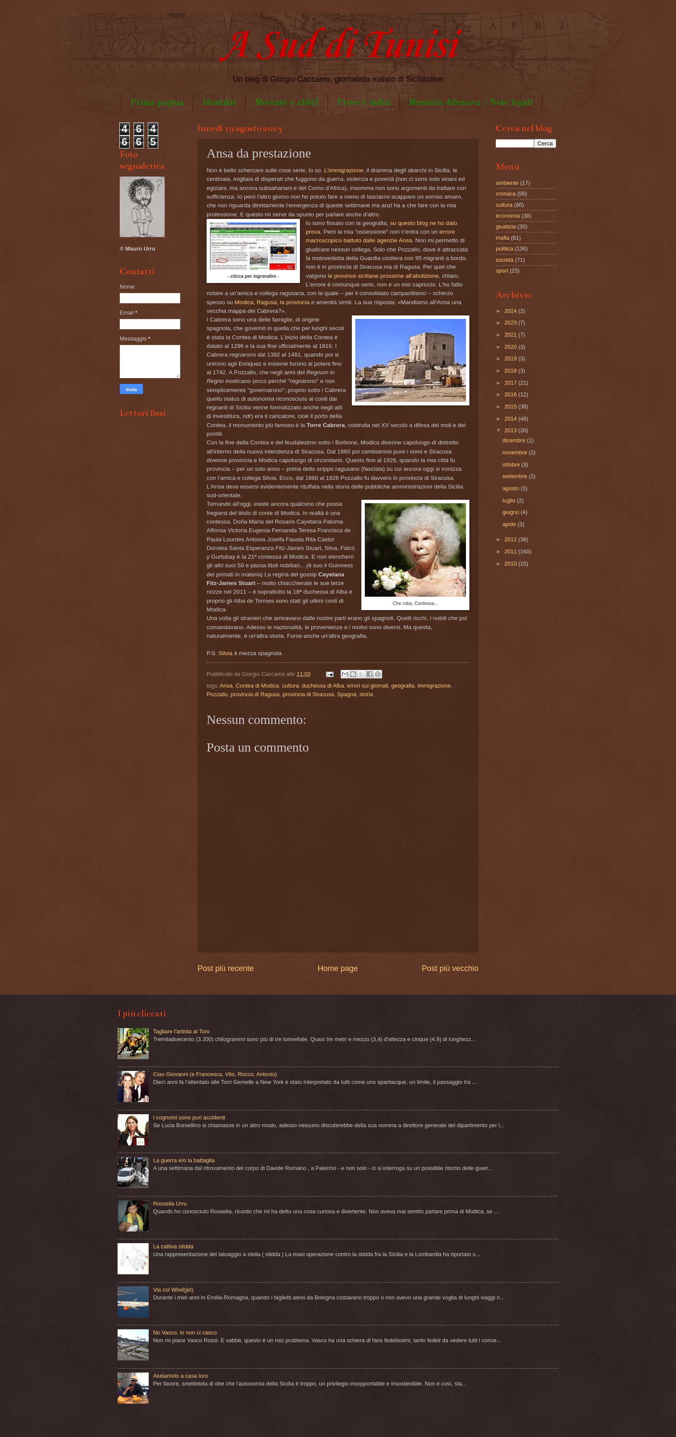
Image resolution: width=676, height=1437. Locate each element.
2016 (511, 394)
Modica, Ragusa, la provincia (272, 302)
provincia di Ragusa (255, 694)
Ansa (226, 685)
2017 (511, 382)
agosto (511, 488)
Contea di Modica (257, 685)
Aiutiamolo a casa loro (180, 1376)
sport (502, 270)
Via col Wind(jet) (173, 1289)
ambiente (507, 183)
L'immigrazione (343, 170)
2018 (511, 370)
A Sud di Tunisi (338, 46)
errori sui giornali (367, 685)
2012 (511, 539)
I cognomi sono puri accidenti (189, 1117)
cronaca (506, 193)
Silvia (226, 653)
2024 (511, 311)
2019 (511, 358)
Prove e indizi (363, 102)
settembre (515, 476)
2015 (511, 406)
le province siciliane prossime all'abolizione (383, 276)
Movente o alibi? (287, 102)
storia (366, 694)
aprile (509, 524)
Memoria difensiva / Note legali (471, 102)
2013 (511, 430)
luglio (509, 500)
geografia (403, 685)
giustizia (506, 226)
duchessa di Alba (323, 685)
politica (504, 248)
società (504, 260)
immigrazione (434, 685)
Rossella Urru (170, 1203)
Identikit (219, 102)
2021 (511, 334)
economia (508, 215)
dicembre (514, 440)
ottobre (511, 464)
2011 (511, 551)
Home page (338, 968)
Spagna (346, 694)
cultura (290, 685)
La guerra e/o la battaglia (183, 1160)
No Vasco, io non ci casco (185, 1332)
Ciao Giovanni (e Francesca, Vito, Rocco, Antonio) (215, 1074)
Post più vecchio (450, 968)
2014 (511, 418)
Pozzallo (217, 694)
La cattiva (173, 1246)
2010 (511, 563)
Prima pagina (157, 102)
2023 (511, 322)
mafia (502, 238)
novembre (515, 452)
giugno (511, 512)
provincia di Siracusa (308, 694)
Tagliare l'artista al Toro (181, 1031)
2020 (511, 347)
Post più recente (226, 968)
